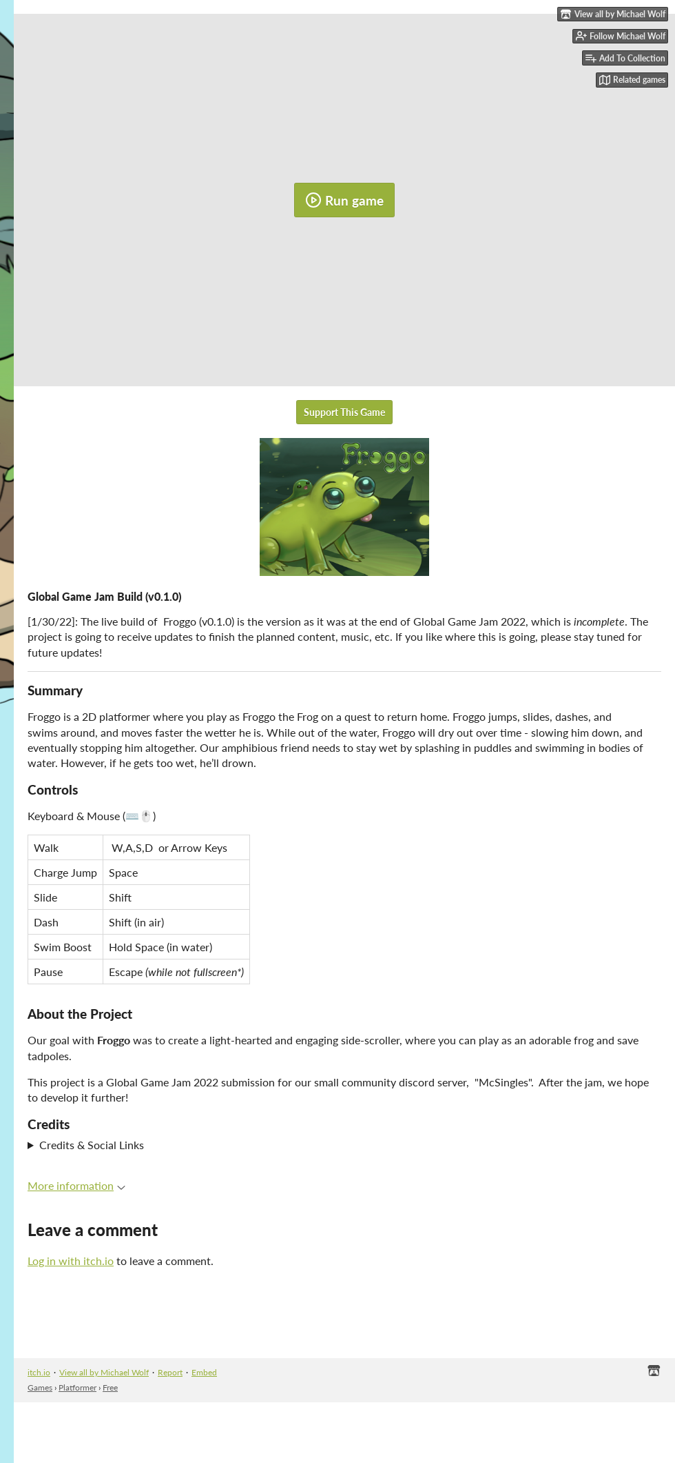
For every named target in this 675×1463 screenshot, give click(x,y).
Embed (204, 1372)
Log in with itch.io (71, 1260)
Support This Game (344, 412)
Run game (344, 200)
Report (170, 1372)
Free (110, 1387)
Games (40, 1387)
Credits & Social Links (91, 1144)
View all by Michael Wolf (104, 1372)
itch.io (39, 1372)
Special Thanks (344, 1144)
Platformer (77, 1387)
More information (76, 1185)
